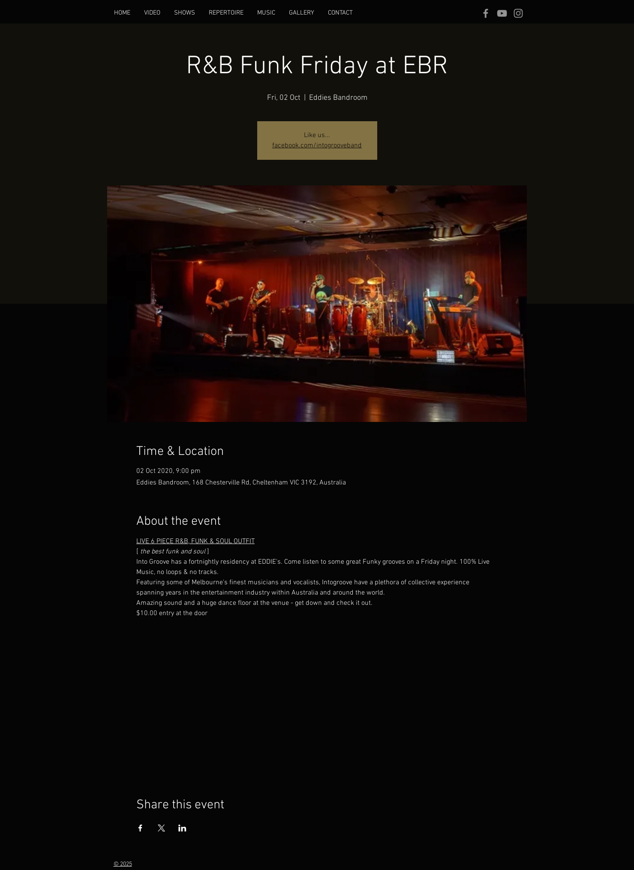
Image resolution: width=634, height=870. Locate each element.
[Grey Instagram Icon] (518, 13)
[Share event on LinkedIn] (182, 828)
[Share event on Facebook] (140, 828)
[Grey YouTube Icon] (502, 13)
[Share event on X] (161, 828)
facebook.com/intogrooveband (317, 145)
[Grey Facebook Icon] (486, 13)
